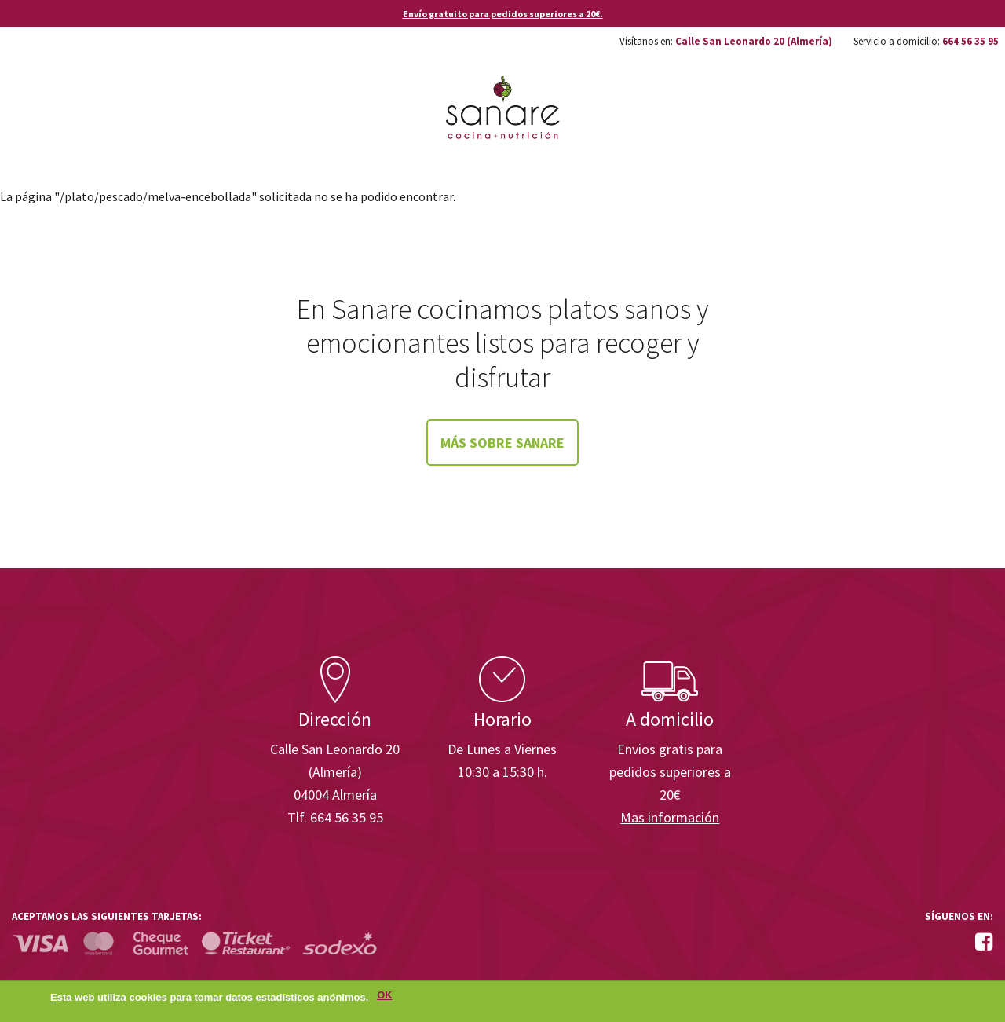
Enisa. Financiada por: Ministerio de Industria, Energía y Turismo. (933, 611)
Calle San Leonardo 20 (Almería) (753, 41)
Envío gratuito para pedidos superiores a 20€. (503, 14)
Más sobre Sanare (502, 443)
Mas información (669, 817)
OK (384, 997)
